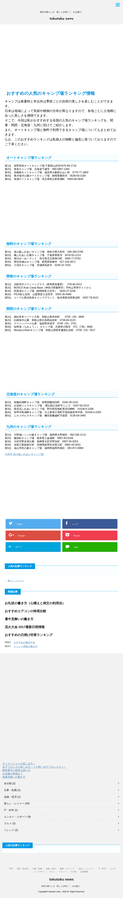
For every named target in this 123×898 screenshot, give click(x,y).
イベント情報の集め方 (25, 646)
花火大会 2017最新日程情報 (25, 627)
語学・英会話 (22, 869)
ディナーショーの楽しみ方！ (19, 763)
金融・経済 (10, 796)
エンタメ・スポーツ (15, 816)
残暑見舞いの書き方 (13, 777)
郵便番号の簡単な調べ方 (16, 770)
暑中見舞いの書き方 (19, 619)
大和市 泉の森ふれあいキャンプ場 (24, 454)
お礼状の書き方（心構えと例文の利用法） (35, 603)
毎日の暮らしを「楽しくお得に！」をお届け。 (61, 886)
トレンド (9, 830)
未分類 (8, 783)
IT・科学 (9, 810)
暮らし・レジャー (16, 581)
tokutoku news (61, 19)
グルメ (8, 823)
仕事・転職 (10, 790)
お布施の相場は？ (12, 773)
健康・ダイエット (67, 869)
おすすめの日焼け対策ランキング (29, 635)
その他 (73, 872)
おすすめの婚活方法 (24, 642)
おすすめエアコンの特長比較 (25, 611)
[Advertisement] (61, 59)
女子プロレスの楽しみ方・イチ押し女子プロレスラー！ (34, 767)
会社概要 (84, 872)
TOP (11, 869)
